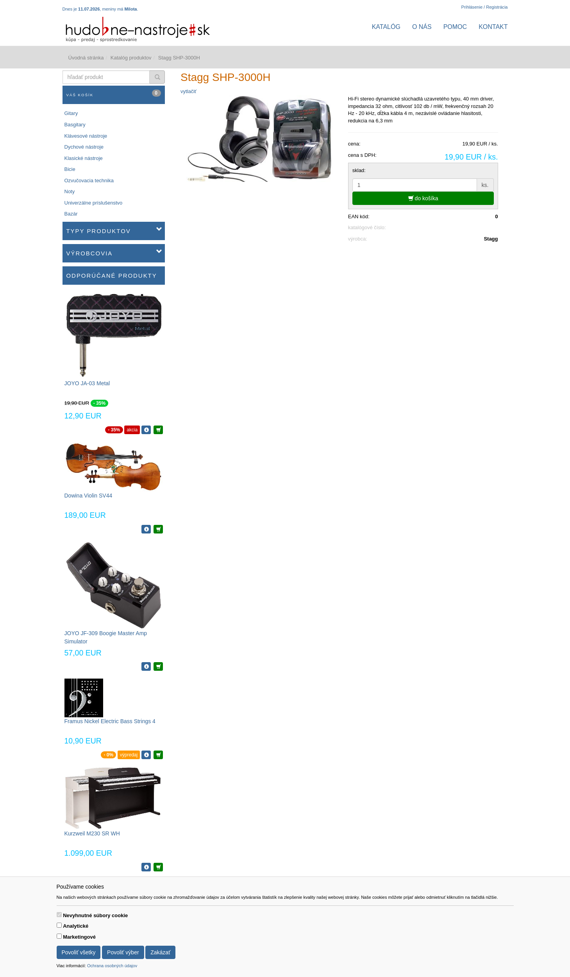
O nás (422, 26)
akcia (132, 430)
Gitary (71, 113)
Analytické (75, 926)
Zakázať (160, 952)
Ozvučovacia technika (89, 180)
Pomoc (455, 26)
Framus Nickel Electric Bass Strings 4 (109, 721)
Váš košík (113, 93)
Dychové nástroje (84, 147)
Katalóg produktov (131, 58)
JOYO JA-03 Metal (87, 383)
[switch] (59, 914)
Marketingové (79, 937)
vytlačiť (188, 91)
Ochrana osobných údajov (112, 965)
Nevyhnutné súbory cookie (95, 915)
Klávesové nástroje (85, 136)
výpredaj (129, 755)
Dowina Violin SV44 (88, 495)
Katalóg (386, 26)
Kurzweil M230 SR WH (92, 833)
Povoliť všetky (79, 952)
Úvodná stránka (86, 58)
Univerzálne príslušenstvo (93, 203)
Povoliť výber (123, 952)
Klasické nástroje (83, 158)
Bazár (71, 214)
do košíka (423, 198)
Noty (69, 191)
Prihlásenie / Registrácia (484, 7)
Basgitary (75, 125)
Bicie (69, 169)
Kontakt (493, 26)
